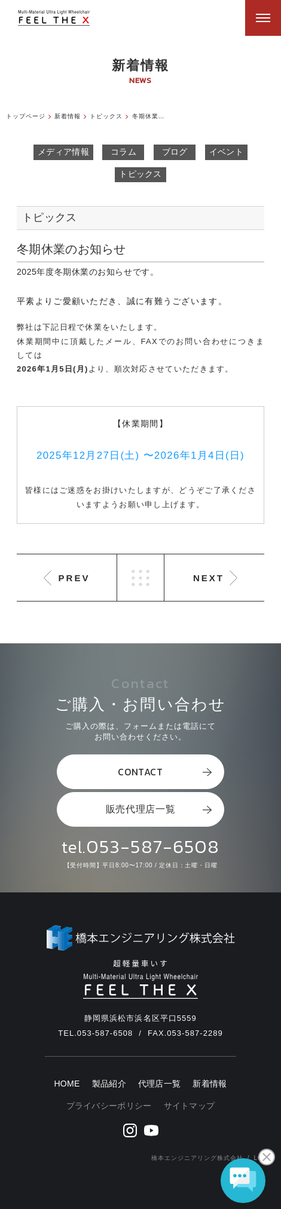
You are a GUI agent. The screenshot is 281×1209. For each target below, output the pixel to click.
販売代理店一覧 (159, 809)
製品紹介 (109, 1083)
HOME (67, 1083)
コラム (123, 152)
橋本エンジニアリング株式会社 (197, 1158)
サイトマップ (189, 1105)
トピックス (140, 174)
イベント (226, 152)
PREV (74, 578)
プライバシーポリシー (109, 1105)
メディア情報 (63, 152)
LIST (140, 577)
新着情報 (210, 1083)
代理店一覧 (159, 1083)
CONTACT (165, 772)
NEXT (208, 578)
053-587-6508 (152, 846)
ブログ (175, 152)
